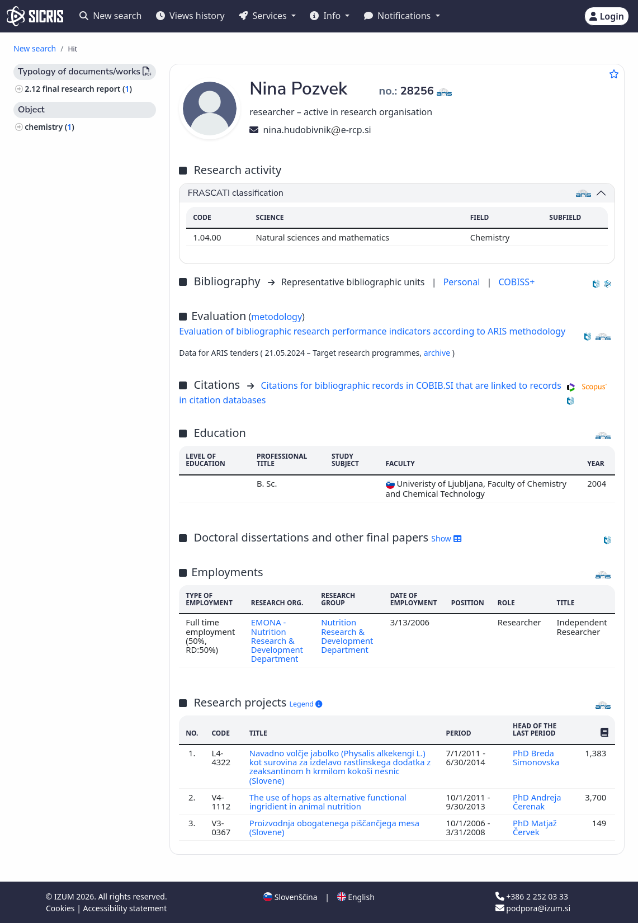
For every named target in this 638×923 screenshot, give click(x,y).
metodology (276, 316)
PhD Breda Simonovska (537, 757)
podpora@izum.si (532, 908)
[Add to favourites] (614, 74)
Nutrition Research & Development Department (347, 635)
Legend (306, 704)
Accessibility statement (125, 908)
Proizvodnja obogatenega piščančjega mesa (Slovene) (334, 827)
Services (264, 16)
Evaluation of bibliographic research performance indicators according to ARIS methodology (372, 331)
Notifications (398, 16)
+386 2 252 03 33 (531, 896)
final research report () (87, 88)
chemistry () (49, 126)
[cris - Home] (35, 16)
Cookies (61, 908)
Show (446, 538)
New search (110, 16)
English (356, 897)
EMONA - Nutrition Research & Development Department (277, 640)
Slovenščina (290, 897)
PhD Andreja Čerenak (537, 802)
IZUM (65, 896)
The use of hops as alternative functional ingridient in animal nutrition (328, 802)
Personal (463, 282)
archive (438, 352)
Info (326, 16)
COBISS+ (516, 282)
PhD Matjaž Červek (535, 827)
